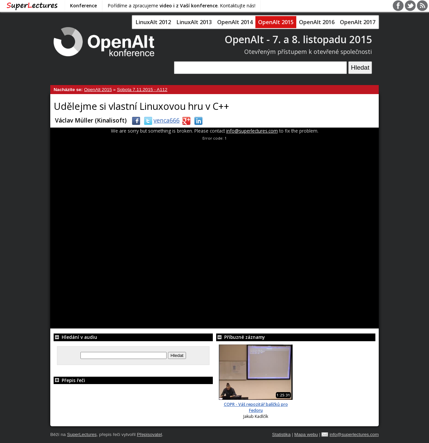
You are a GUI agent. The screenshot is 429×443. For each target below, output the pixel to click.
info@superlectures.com (252, 131)
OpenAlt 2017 (357, 22)
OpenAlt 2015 (276, 22)
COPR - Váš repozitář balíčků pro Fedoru (256, 407)
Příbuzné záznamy (240, 337)
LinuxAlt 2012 (153, 22)
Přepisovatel (149, 434)
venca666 (160, 120)
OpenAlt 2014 (235, 22)
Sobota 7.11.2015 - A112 (142, 89)
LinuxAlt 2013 (194, 22)
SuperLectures (82, 434)
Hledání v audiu (75, 337)
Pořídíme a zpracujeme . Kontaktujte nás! (181, 5)
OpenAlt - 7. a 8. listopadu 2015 (298, 39)
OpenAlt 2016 (316, 22)
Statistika (281, 434)
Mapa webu (306, 434)
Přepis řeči (69, 380)
